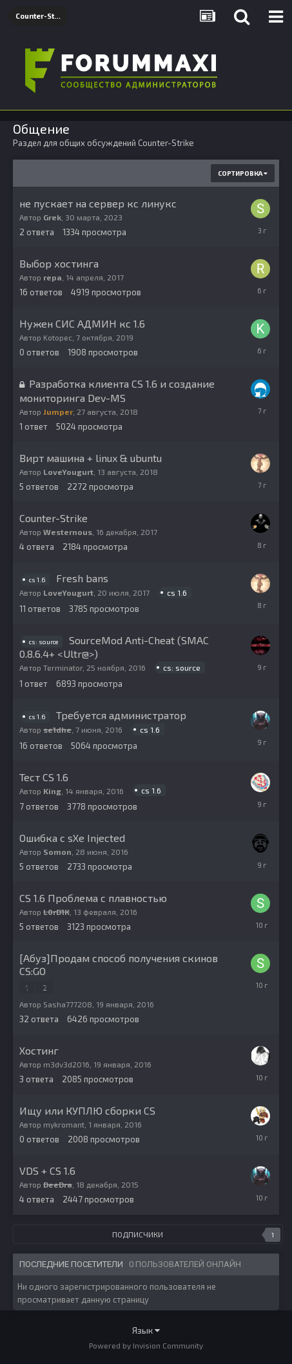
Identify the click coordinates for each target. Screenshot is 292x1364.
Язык (146, 1330)
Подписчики (137, 1234)
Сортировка (243, 173)
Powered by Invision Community (146, 1345)
